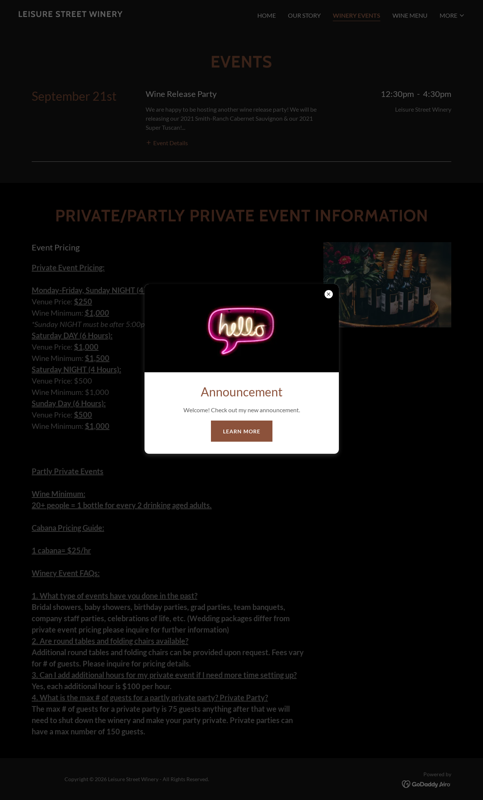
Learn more (241, 431)
